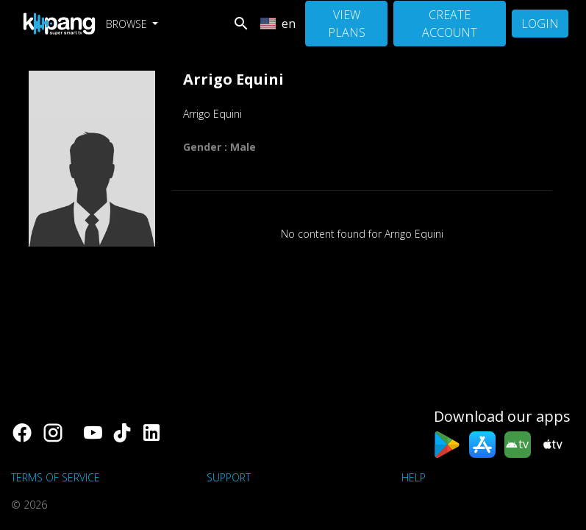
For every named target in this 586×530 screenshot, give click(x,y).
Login (540, 23)
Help (413, 477)
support (229, 477)
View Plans (346, 23)
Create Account (449, 23)
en (278, 23)
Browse (128, 24)
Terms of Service (55, 477)
